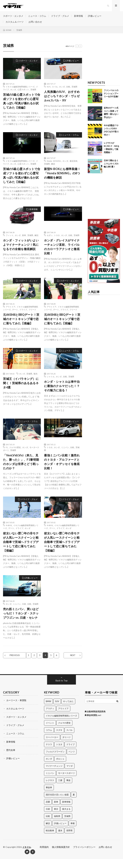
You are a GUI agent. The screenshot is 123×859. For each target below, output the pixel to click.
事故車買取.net (93, 715)
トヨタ (57, 235)
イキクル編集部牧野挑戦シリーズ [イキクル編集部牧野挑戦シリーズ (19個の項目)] (61, 715)
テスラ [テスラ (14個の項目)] (49, 744)
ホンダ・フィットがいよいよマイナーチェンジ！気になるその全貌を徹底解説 (21, 245)
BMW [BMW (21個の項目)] (48, 701)
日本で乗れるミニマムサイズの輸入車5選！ (111, 163)
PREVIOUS (15, 655)
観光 (35, 374)
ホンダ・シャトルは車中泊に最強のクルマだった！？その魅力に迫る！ (62, 386)
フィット (9, 235)
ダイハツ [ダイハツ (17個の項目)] (66, 737)
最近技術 (73, 161)
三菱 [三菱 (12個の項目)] (60, 780)
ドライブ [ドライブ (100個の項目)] (70, 744)
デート (15, 309)
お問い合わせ (35, 21)
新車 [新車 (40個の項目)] (56, 801)
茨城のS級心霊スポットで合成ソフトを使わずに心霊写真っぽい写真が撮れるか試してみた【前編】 (21, 175)
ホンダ (13, 89)
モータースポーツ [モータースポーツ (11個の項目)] (66, 773)
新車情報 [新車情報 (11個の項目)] (66, 801)
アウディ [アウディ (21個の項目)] (50, 708)
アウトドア (10, 307)
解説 (53, 164)
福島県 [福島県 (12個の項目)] (57, 816)
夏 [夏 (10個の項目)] (74, 794)
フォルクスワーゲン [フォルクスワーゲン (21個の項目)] (55, 751)
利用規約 (44, 847)
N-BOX (9, 525)
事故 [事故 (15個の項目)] (68, 780)
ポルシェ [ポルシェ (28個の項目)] (60, 758)
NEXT (72, 655)
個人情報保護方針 (61, 847)
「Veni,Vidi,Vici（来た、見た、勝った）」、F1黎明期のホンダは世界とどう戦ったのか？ (21, 461)
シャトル (50, 376)
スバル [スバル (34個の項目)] (69, 730)
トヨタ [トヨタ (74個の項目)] (59, 744)
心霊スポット (23, 89)
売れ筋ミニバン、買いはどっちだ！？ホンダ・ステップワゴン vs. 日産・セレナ (21, 613)
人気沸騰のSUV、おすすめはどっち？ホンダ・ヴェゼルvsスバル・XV (62, 96)
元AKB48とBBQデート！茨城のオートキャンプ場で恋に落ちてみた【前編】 (62, 319)
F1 (7, 447)
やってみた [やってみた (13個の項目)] (68, 701)
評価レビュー (94, 16)
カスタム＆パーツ (15, 21)
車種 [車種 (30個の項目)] (72, 823)
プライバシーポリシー (84, 847)
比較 (68, 87)
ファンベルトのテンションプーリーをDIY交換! (111, 93)
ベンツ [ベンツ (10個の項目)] (72, 751)
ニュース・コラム (37, 16)
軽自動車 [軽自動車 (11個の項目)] (50, 830)
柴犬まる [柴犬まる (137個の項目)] (66, 809)
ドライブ (23, 309)
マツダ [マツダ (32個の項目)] (69, 766)
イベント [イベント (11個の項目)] (50, 723)
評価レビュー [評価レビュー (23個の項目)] (60, 823)
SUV (48, 87)
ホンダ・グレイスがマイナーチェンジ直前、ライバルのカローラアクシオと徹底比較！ (62, 247)
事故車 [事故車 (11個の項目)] (49, 787)
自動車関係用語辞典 (95, 711)
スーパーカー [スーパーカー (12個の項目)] (52, 737)
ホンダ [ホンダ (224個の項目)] (49, 758)
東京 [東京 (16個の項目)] (56, 809)
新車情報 (78, 16)
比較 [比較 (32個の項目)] (48, 816)
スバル (55, 87)
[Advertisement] (104, 59)
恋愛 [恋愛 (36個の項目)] (48, 801)
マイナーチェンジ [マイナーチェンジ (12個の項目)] (54, 766)
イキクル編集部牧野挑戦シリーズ (20, 87)
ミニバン (65, 447)
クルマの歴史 (15, 447)
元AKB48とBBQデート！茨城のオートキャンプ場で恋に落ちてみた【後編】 (21, 319)
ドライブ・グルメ (60, 16)
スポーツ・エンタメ (13, 16)
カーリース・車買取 (16, 700)
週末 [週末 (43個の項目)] (60, 830)
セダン (50, 235)
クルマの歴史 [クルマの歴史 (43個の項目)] (64, 723)
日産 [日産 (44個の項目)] (48, 809)
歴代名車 (10, 750)
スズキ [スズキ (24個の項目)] (59, 730)
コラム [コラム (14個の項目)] (49, 730)
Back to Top (62, 680)
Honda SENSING (54, 161)
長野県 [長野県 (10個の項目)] (69, 830)
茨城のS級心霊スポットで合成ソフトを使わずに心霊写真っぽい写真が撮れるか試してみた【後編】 (21, 101)
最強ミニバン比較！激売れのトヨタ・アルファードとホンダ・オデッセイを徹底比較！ (62, 461)
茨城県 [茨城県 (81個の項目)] (67, 816)
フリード (32, 309)
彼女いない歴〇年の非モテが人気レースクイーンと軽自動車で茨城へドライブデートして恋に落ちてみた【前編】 (62, 541)
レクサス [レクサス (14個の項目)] (50, 780)
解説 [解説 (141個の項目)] (48, 823)
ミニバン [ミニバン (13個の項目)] (50, 773)
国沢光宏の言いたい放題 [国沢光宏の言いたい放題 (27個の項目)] (57, 794)
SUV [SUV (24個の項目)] (57, 701)
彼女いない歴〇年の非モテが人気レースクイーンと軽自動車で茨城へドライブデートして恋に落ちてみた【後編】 (21, 541)
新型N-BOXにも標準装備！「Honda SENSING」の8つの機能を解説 (62, 173)
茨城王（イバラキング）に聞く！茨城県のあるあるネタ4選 (21, 383)
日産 (24, 604)
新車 (24, 235)
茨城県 (33, 89)
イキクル (26, 847)
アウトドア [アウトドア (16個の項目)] (63, 708)
